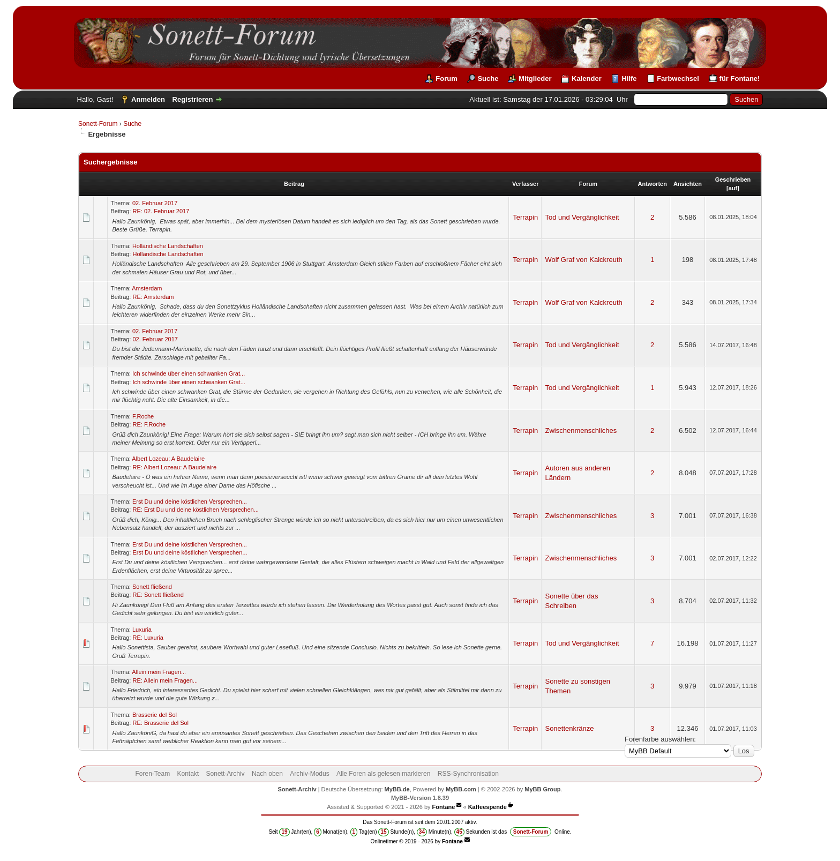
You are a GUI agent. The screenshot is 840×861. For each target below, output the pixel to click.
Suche (487, 78)
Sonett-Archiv (225, 773)
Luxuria (142, 629)
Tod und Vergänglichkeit (582, 217)
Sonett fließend (152, 586)
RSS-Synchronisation (468, 773)
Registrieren (192, 99)
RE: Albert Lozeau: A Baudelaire (174, 467)
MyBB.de (397, 789)
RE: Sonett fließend (157, 595)
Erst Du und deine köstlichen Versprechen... (189, 501)
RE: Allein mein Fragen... (165, 680)
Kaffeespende (487, 807)
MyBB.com (461, 789)
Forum (446, 78)
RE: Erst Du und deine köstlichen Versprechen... (195, 509)
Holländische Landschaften (167, 246)
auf (733, 188)
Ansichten (687, 184)
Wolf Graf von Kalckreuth (583, 260)
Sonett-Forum (97, 124)
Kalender (587, 78)
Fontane (443, 807)
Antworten (652, 184)
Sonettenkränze (569, 728)
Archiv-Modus (309, 773)
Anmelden (148, 99)
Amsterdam (147, 288)
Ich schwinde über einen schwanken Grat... (188, 373)
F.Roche (143, 416)
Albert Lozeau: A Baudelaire (168, 458)
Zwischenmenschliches (581, 430)
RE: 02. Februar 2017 (160, 211)
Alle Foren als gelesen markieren (383, 773)
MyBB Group (542, 789)
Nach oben (267, 773)
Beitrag (294, 184)
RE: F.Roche (149, 424)
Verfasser (525, 184)
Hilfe (628, 78)
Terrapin (525, 217)
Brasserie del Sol (154, 715)
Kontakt (188, 773)
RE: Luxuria (147, 637)
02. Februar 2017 (154, 203)
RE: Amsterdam (153, 297)
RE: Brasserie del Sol (160, 723)
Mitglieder (535, 78)
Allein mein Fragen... (159, 672)
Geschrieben (733, 179)
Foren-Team (152, 773)
